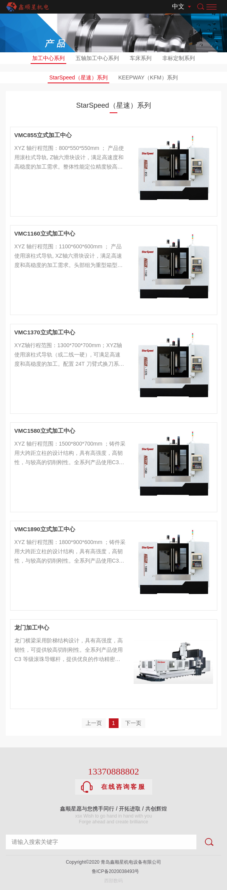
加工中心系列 (48, 59)
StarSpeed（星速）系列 (78, 78)
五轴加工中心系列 (97, 58)
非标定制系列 (178, 58)
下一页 (133, 723)
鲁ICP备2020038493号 (113, 871)
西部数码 (113, 880)
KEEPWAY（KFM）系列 (147, 77)
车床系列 (140, 58)
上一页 (94, 723)
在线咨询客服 (113, 787)
